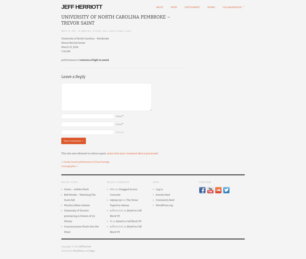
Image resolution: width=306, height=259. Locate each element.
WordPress (78, 251)
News (174, 7)
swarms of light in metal (120, 31)
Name (119, 116)
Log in (159, 189)
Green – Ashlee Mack (76, 189)
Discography (192, 7)
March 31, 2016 (68, 31)
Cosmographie (68, 166)
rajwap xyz (116, 200)
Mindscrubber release (77, 205)
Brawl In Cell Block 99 (128, 221)
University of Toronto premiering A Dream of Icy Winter (79, 216)
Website (120, 132)
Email (119, 124)
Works (211, 7)
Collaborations (232, 7)
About (159, 7)
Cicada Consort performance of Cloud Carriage (86, 162)
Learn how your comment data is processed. (132, 153)
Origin (92, 251)
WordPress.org (164, 205)
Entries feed (163, 194)
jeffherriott (86, 31)
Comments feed (165, 200)
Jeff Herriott (81, 7)
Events (98, 31)
